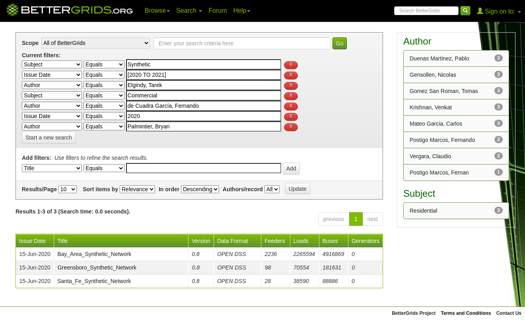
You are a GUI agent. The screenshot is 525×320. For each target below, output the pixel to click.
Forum (217, 10)
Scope (30, 43)
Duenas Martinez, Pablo (439, 58)
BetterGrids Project (414, 313)
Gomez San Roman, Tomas (444, 91)
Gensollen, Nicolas (433, 75)
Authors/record (243, 189)
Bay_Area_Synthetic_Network (94, 254)
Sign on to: (499, 11)
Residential (423, 211)
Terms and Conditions (466, 313)
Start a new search (48, 137)
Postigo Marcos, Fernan (439, 172)
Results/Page (39, 189)
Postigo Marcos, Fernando (442, 140)
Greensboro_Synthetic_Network (97, 267)
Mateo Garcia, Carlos (436, 123)
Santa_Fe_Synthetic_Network (94, 281)
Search (189, 10)
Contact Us (508, 313)
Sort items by (100, 189)
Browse (157, 10)
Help (242, 10)
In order (169, 189)
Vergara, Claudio (430, 156)
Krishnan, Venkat (431, 107)
